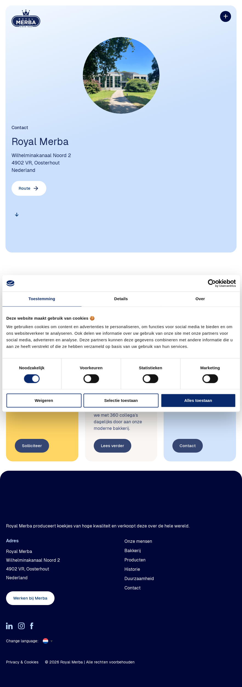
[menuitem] (49, 640)
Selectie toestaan (121, 400)
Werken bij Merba (30, 598)
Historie (132, 569)
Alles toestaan (198, 400)
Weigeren (44, 400)
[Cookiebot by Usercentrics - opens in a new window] (212, 283)
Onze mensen (138, 541)
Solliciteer (32, 461)
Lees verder (112, 461)
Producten (135, 560)
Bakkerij (132, 550)
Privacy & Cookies (22, 662)
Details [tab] (121, 298)
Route (24, 188)
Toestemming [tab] (42, 298)
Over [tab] (200, 298)
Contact (188, 461)
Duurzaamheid (139, 578)
